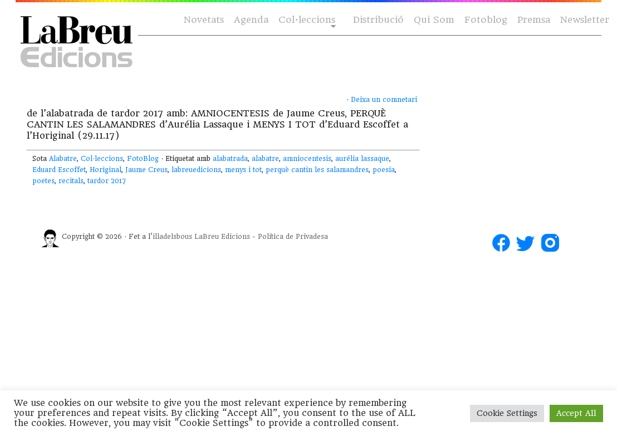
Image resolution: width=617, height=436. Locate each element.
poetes (43, 181)
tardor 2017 (106, 181)
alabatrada (230, 159)
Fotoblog (485, 19)
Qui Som (434, 19)
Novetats (204, 19)
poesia (384, 170)
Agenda (251, 19)
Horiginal (105, 170)
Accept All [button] (576, 413)
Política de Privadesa (293, 237)
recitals (71, 181)
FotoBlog (143, 159)
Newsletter (584, 19)
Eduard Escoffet (59, 170)
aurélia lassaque (362, 159)
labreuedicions (196, 170)
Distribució (378, 19)
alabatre (265, 159)
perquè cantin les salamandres (317, 170)
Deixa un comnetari (384, 100)
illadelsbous (172, 237)
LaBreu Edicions (222, 237)
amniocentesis (307, 159)
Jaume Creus (146, 170)
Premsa (533, 19)
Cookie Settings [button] (507, 413)
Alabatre (63, 159)
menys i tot (243, 170)
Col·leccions (306, 20)
